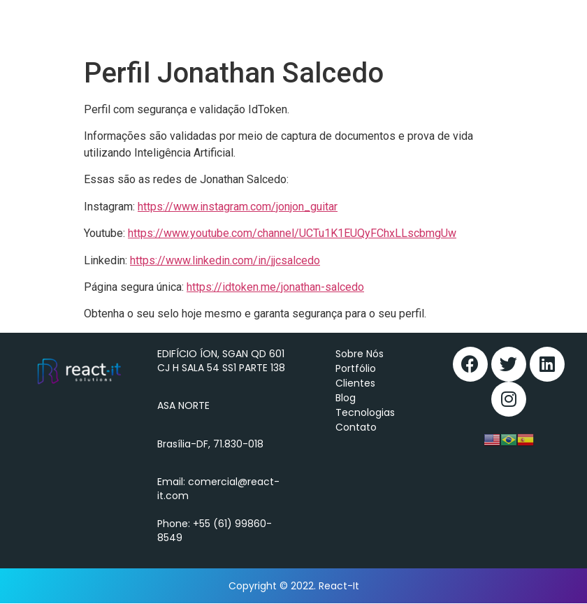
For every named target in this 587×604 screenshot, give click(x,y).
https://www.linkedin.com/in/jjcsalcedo (225, 260)
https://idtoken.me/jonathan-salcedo (275, 287)
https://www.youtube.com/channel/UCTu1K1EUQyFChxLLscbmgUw (292, 233)
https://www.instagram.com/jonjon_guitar (238, 206)
